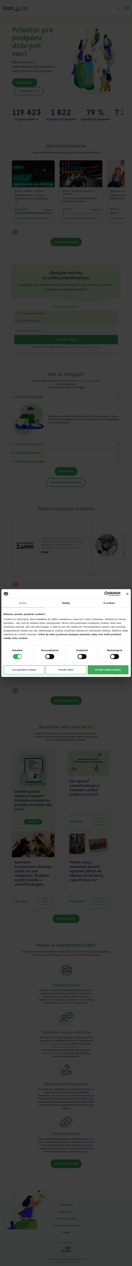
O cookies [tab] (109, 603)
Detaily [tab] (66, 603)
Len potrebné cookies (24, 669)
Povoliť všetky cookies (108, 669)
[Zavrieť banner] (127, 594)
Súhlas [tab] (23, 603)
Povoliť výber (65, 669)
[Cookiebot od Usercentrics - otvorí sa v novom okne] (106, 593)
